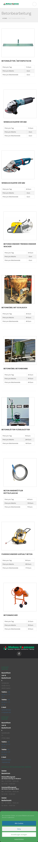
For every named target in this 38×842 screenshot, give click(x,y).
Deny (19, 829)
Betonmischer (11, 615)
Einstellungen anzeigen (19, 835)
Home (4, 18)
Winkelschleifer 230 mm (13, 183)
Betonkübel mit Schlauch (14, 307)
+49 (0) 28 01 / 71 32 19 (6, 702)
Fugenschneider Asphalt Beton (17, 554)
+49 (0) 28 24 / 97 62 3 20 (6, 752)
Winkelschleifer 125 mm (15, 122)
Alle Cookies (19, 823)
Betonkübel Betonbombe (16, 368)
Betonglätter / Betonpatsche (16, 61)
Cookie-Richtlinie (19, 839)
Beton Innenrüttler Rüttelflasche (13, 491)
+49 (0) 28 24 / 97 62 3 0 (6, 744)
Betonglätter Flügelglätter (16, 429)
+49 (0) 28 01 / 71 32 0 (6, 694)
